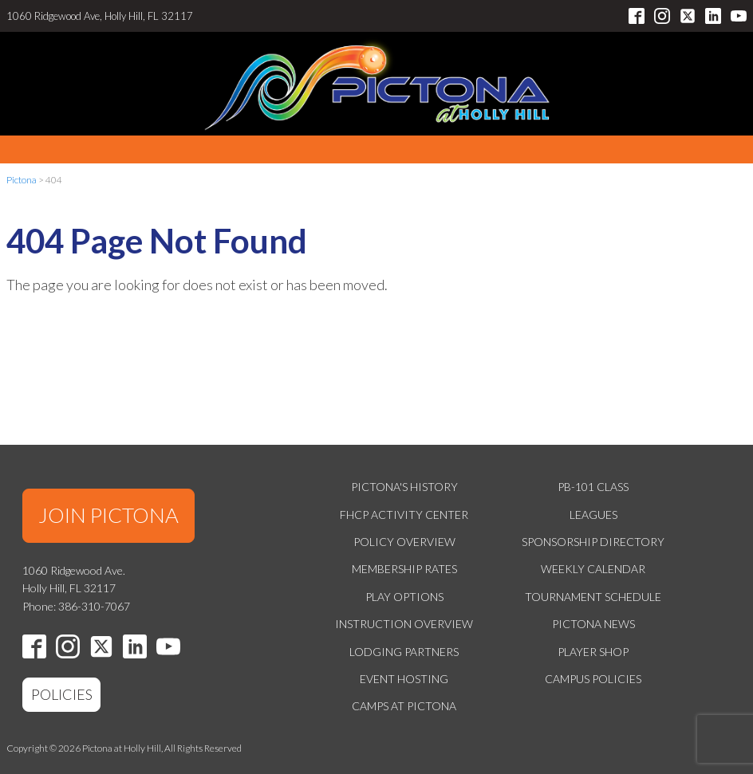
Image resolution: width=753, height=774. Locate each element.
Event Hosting (404, 679)
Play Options (404, 596)
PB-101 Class (593, 486)
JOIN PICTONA (108, 515)
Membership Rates (404, 569)
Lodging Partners (404, 651)
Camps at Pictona (404, 706)
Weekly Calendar (593, 569)
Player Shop (593, 651)
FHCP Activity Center (404, 514)
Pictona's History (404, 486)
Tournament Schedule (593, 596)
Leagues (593, 514)
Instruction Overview (404, 624)
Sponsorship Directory (593, 541)
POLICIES (62, 694)
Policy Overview (404, 541)
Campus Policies (593, 679)
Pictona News (593, 624)
